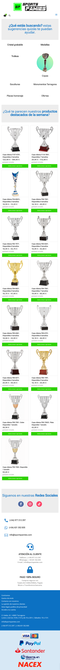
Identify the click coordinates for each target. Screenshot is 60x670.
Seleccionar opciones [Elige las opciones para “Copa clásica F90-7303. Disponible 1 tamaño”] (15, 478)
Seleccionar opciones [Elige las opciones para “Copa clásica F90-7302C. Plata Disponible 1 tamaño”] (44, 434)
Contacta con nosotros (10, 601)
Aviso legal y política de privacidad (14, 607)
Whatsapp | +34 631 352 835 (30, 560)
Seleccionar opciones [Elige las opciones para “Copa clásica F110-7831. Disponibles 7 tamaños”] (44, 166)
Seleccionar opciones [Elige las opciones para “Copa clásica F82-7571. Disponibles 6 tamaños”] (15, 255)
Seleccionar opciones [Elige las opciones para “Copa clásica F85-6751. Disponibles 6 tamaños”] (44, 344)
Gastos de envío (7, 598)
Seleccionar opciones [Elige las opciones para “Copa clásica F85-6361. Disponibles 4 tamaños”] (15, 344)
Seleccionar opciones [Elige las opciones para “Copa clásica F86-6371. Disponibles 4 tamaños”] (15, 389)
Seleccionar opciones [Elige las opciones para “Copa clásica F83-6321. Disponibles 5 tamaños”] (44, 255)
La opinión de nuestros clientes (13, 604)
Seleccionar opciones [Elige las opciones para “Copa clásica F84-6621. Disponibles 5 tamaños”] (15, 300)
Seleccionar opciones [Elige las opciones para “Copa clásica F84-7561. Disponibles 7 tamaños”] (44, 300)
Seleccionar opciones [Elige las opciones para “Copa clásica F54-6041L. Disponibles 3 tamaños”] (15, 210)
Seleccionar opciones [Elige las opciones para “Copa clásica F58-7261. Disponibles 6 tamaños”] (44, 210)
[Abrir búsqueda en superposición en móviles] (10, 15)
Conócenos (5, 595)
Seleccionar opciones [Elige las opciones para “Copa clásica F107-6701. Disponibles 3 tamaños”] (15, 166)
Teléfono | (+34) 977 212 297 (30, 557)
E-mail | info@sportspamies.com (30, 562)
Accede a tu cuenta (8, 610)
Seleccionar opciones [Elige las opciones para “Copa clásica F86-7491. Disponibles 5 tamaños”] (44, 389)
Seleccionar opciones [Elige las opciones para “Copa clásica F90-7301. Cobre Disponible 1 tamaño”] (15, 434)
